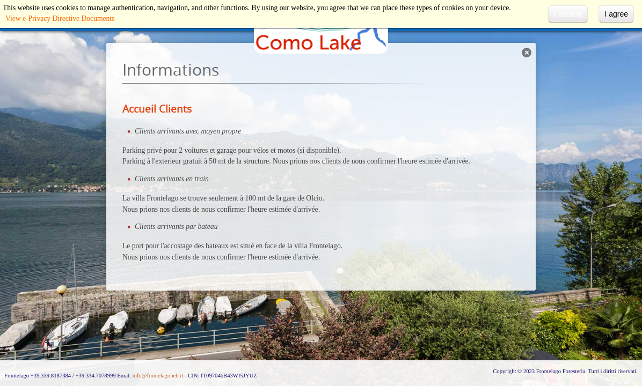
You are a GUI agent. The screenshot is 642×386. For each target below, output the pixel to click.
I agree (616, 14)
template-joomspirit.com (639, 330)
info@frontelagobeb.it (157, 375)
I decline (568, 14)
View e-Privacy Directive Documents (59, 18)
